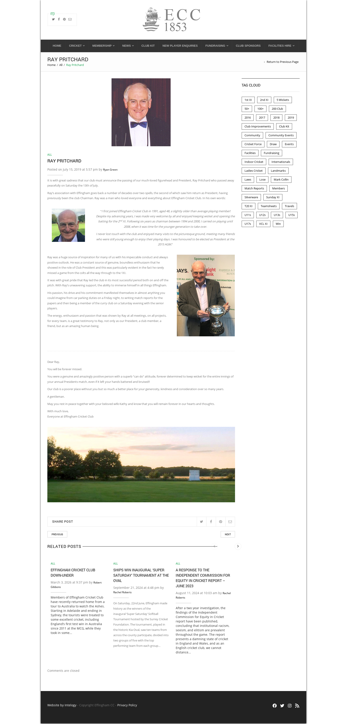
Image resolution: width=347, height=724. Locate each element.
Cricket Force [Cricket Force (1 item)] (253, 145)
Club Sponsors (248, 46)
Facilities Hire (279, 46)
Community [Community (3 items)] (252, 136)
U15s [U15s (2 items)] (291, 216)
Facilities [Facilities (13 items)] (250, 154)
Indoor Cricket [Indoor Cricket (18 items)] (254, 162)
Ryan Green (110, 170)
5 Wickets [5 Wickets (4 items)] (283, 100)
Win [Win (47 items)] (278, 224)
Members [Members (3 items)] (278, 189)
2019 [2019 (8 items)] (291, 118)
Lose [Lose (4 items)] (262, 180)
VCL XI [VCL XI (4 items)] (263, 224)
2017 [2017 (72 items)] (262, 118)
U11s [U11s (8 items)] (248, 216)
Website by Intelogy (61, 706)
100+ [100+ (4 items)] (260, 109)
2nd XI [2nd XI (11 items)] (264, 100)
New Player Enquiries (180, 46)
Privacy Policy (127, 706)
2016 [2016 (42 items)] (248, 118)
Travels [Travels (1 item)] (289, 207)
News (126, 46)
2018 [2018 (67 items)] (276, 118)
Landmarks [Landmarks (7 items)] (278, 171)
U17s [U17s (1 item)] (248, 224)
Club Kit (148, 46)
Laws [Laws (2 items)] (248, 180)
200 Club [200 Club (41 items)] (277, 109)
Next (228, 535)
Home (57, 46)
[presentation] (214, 547)
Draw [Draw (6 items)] (273, 145)
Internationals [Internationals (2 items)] (281, 162)
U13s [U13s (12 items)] (277, 216)
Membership (102, 46)
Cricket (75, 46)
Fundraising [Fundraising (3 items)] (271, 154)
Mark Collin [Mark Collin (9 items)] (281, 180)
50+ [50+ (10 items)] (247, 109)
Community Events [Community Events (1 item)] (281, 136)
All (60, 65)
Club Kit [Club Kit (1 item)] (284, 127)
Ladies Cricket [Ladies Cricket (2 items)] (254, 171)
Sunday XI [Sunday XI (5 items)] (273, 198)
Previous (57, 535)
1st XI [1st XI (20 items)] (248, 100)
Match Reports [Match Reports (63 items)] (254, 189)
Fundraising (215, 46)
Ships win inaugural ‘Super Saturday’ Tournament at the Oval (141, 575)
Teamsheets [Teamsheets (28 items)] (269, 207)
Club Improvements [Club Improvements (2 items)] (258, 127)
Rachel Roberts (122, 593)
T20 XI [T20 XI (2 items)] (249, 207)
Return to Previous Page (283, 62)
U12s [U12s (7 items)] (262, 216)
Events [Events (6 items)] (289, 145)
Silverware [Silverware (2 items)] (251, 198)
